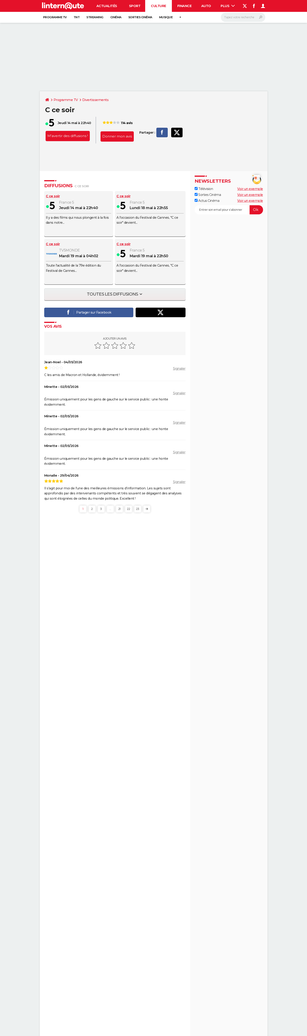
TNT (77, 17)
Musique (166, 17)
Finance (184, 6)
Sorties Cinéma (208, 195)
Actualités (106, 6)
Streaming (94, 17)
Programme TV (55, 17)
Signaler (179, 368)
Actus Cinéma (207, 201)
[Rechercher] (243, 17)
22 (128, 509)
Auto (206, 6)
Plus (228, 6)
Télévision (204, 189)
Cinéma (115, 17)
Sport (135, 6)
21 (119, 509)
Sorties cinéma (140, 17)
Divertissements (95, 100)
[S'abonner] (229, 209)
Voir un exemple (250, 189)
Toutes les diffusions (113, 294)
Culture (158, 6)
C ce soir (53, 196)
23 (137, 509)
